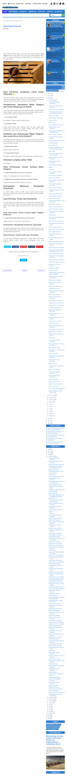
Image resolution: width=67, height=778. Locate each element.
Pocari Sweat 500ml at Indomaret (57, 388)
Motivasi (50, 11)
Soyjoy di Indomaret (53, 379)
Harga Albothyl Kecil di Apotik (56, 329)
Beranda (24, 271)
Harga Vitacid (52, 151)
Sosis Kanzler (52, 337)
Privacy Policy (20, 3)
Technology (58, 11)
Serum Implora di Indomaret (55, 193)
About (5, 3)
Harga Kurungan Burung (54, 347)
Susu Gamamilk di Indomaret (56, 165)
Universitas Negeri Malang (55, 307)
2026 (60, 91)
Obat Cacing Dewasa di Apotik (56, 241)
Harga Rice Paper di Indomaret (56, 259)
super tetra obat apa (53, 386)
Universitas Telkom (53, 270)
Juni (50, 406)
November (51, 395)
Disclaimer (28, 3)
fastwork (51, 167)
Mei (50, 409)
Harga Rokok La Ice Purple (55, 321)
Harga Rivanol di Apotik (54, 198)
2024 (49, 95)
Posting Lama (41, 271)
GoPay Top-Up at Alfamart (55, 280)
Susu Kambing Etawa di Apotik (56, 124)
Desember (51, 100)
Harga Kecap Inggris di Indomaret (57, 262)
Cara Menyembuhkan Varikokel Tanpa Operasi (56, 49)
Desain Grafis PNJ (53, 145)
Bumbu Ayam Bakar (53, 115)
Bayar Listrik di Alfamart (54, 294)
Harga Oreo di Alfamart (54, 268)
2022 (49, 418)
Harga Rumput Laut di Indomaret (56, 247)
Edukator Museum (53, 363)
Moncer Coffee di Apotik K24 (55, 384)
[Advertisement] (23, 40)
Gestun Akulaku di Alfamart (55, 134)
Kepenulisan (32, 11)
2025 (49, 93)
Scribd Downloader (53, 143)
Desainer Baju (52, 215)
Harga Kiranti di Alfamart (54, 204)
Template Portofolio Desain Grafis (57, 140)
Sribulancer (51, 169)
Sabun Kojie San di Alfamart (55, 187)
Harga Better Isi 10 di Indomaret (56, 303)
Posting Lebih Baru (7, 271)
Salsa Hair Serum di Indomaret (56, 221)
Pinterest (41, 247)
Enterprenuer (13, 11)
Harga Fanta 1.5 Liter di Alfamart (56, 305)
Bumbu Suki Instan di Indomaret (56, 109)
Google (24, 246)
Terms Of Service (37, 3)
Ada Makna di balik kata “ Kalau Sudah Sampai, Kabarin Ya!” (57, 37)
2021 (49, 420)
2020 (49, 423)
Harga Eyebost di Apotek (54, 231)
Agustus (51, 402)
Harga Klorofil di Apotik (54, 288)
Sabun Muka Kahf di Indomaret (56, 209)
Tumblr (32, 246)
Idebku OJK (54, 72)
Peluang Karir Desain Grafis (55, 286)
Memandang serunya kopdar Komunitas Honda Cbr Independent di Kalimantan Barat (54, 740)
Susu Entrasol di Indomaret (55, 227)
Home (5, 11)
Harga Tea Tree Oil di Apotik (55, 206)
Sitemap (45, 3)
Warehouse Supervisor (54, 381)
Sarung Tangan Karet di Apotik (56, 253)
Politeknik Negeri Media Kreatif (56, 118)
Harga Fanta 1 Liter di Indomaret (56, 229)
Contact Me (11, 3)
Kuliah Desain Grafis (54, 323)
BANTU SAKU (52, 122)
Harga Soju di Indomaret (54, 177)
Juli (50, 404)
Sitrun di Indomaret (53, 353)
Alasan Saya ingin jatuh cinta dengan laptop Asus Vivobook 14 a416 (57, 25)
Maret (50, 413)
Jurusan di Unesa (53, 120)
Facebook (16, 247)
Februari (51, 415)
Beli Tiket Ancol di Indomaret (55, 300)
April (50, 411)
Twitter (8, 246)
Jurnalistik (23, 11)
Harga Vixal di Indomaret (54, 369)
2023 (49, 98)
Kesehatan (41, 11)
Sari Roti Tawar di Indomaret (55, 175)
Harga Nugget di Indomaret (55, 196)
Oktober (51, 397)
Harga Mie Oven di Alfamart (55, 331)
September (51, 399)
